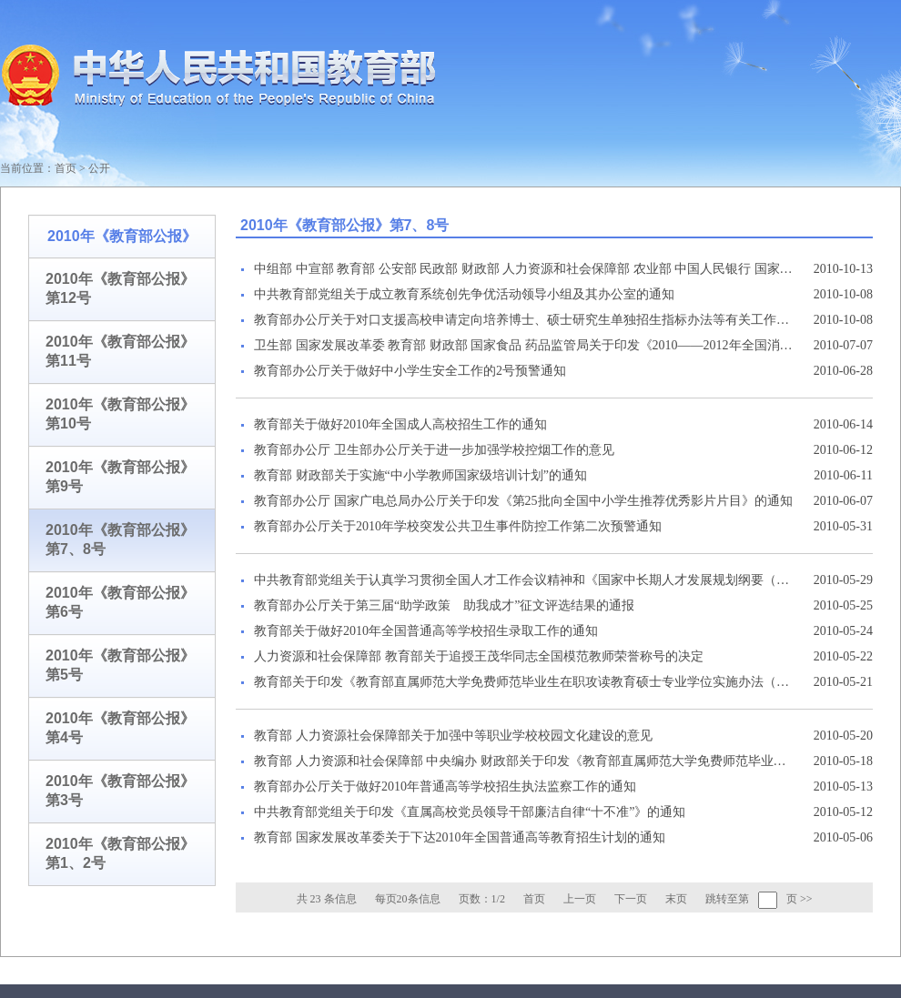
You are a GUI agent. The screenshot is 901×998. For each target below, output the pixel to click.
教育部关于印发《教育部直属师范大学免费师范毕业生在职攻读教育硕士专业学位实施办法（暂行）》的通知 (523, 682)
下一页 (630, 898)
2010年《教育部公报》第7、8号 (120, 539)
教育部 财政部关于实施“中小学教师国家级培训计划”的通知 (420, 475)
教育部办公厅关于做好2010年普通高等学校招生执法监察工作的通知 (445, 786)
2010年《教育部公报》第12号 (120, 288)
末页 (676, 898)
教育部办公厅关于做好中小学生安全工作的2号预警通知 (410, 371)
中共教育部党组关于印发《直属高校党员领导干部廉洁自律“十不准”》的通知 (469, 812)
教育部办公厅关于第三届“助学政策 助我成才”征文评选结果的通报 (444, 605)
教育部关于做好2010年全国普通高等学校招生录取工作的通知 (426, 631)
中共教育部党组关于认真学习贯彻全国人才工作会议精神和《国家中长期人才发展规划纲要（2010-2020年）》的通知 (523, 580)
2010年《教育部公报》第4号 (120, 728)
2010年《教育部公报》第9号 (120, 476)
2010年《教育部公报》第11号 (120, 351)
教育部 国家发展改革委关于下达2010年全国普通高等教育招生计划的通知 (459, 837)
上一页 (579, 898)
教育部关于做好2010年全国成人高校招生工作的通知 (400, 424)
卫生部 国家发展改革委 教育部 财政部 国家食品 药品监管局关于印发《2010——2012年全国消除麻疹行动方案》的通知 (523, 345)
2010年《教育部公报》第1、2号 (120, 853)
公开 (99, 168)
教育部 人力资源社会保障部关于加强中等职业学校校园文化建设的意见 (453, 735)
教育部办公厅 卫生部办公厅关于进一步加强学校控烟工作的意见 (434, 450)
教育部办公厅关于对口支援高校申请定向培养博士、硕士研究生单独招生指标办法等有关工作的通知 (523, 320)
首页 (65, 168)
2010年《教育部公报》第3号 (120, 790)
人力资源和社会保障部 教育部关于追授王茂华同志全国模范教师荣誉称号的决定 (479, 656)
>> (806, 898)
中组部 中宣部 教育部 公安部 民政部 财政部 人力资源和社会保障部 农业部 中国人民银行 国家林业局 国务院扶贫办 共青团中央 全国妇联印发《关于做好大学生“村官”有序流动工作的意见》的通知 (523, 269)
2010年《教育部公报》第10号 (120, 414)
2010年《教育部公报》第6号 (120, 602)
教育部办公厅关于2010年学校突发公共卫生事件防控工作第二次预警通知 (458, 526)
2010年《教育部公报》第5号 (120, 665)
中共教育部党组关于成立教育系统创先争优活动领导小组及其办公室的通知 (464, 294)
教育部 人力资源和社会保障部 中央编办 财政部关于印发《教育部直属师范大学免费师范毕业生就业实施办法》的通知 (523, 761)
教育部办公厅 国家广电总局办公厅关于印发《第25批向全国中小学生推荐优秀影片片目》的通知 (523, 501)
